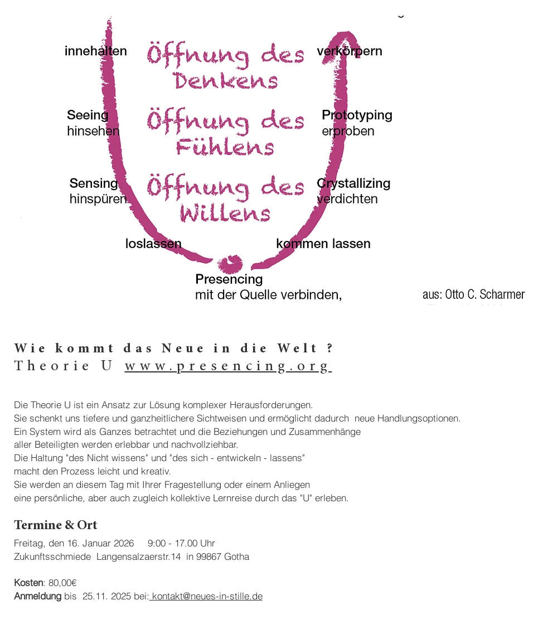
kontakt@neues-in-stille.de (206, 596)
